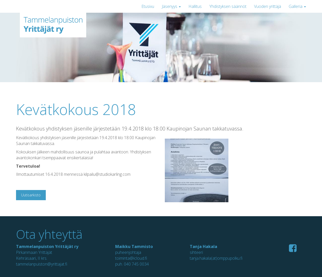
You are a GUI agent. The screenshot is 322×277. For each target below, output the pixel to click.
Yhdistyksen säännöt (227, 6)
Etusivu (147, 6)
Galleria (297, 6)
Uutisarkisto (31, 195)
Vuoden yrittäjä (267, 6)
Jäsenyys (171, 6)
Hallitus (195, 6)
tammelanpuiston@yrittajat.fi (41, 264)
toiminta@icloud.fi (131, 258)
